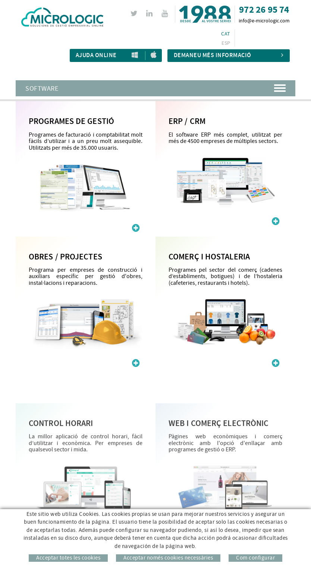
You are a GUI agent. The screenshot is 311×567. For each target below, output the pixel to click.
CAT (225, 34)
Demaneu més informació (229, 55)
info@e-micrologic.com (264, 21)
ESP (226, 43)
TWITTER (135, 13)
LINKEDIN (150, 13)
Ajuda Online (96, 55)
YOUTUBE (165, 13)
